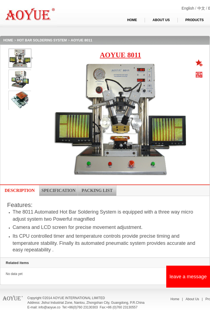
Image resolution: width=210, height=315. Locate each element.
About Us (192, 299)
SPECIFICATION (58, 190)
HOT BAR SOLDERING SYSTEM (42, 40)
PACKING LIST (96, 190)
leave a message (188, 276)
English (188, 8)
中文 (201, 8)
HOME (132, 20)
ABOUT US (161, 20)
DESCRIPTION (20, 190)
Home (175, 299)
